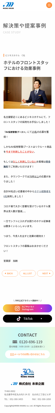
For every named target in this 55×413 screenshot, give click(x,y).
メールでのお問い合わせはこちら (27, 354)
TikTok (24, 318)
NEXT (45, 273)
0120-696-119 (27, 341)
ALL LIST (27, 273)
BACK (10, 273)
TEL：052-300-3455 (13, 399)
